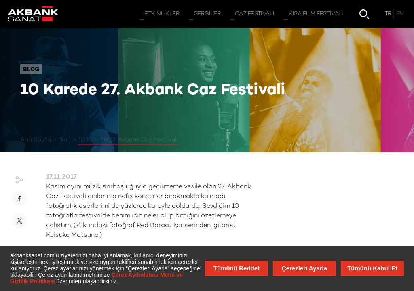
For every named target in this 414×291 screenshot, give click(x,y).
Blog (64, 140)
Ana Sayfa (35, 140)
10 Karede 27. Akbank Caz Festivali (128, 140)
